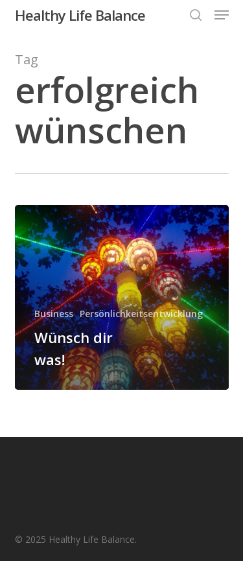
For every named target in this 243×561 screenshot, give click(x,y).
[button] (221, 14)
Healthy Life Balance (80, 15)
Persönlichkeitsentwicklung (141, 313)
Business (53, 313)
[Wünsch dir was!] (122, 297)
